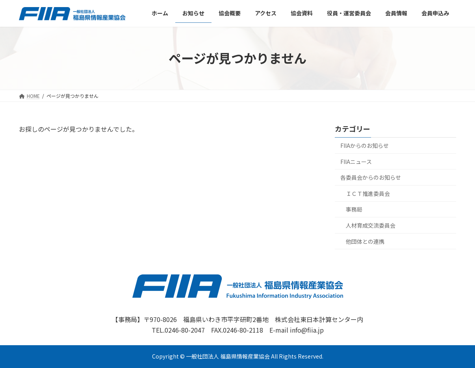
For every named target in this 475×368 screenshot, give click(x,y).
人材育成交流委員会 (370, 225)
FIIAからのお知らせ (364, 145)
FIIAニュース (356, 161)
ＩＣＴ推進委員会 (368, 193)
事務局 (354, 209)
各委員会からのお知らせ (370, 177)
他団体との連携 (365, 241)
